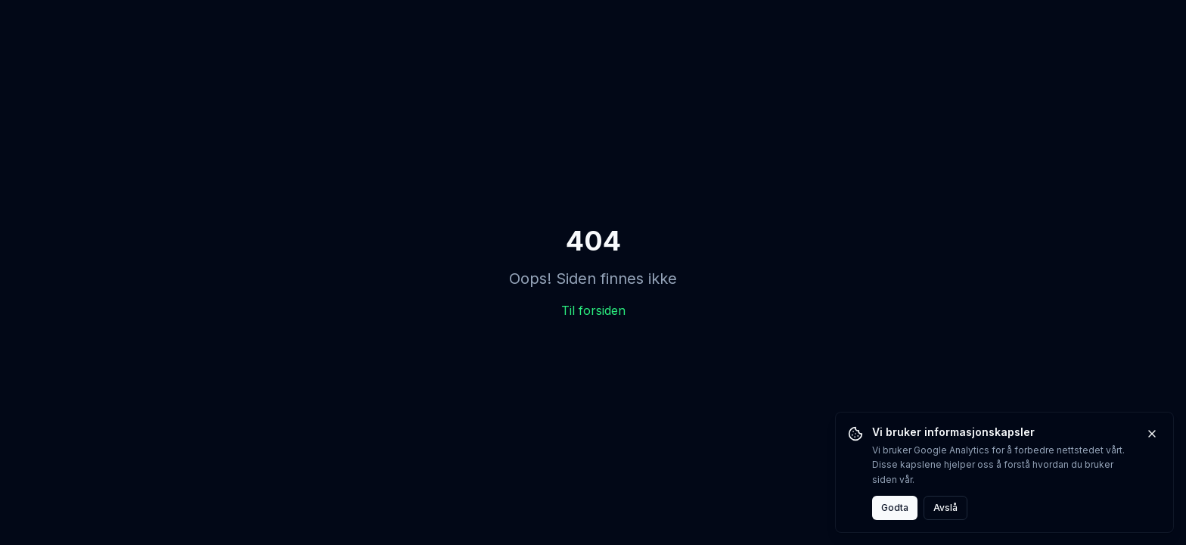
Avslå (945, 507)
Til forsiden (593, 310)
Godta (894, 507)
